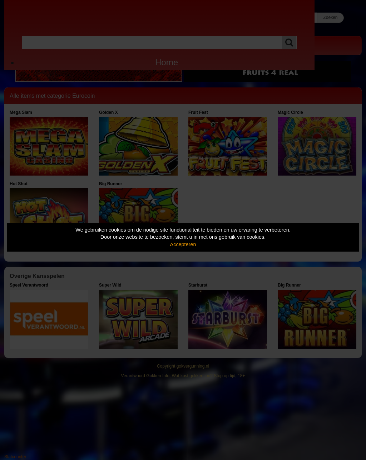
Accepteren (183, 244)
